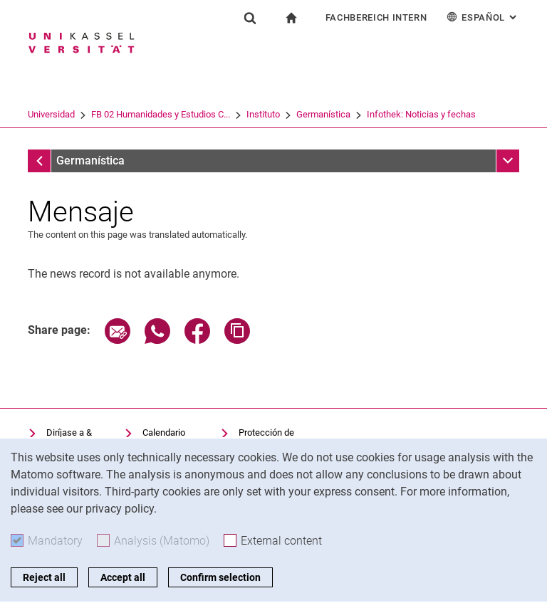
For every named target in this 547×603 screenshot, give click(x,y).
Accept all (122, 577)
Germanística (323, 114)
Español (483, 17)
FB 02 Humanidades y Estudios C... (160, 114)
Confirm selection (220, 577)
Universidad (51, 114)
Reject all (44, 577)
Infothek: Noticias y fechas (421, 114)
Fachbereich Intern (376, 17)
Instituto (263, 114)
